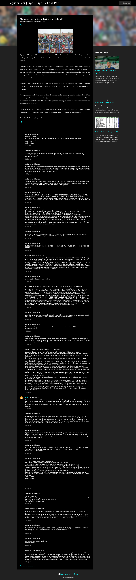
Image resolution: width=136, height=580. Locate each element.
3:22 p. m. (28, 159)
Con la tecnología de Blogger (68, 574)
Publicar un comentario (27, 566)
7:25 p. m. (28, 281)
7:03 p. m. (28, 271)
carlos (27, 397)
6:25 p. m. (28, 250)
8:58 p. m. (28, 503)
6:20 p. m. (28, 238)
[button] (21, 25)
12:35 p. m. (28, 145)
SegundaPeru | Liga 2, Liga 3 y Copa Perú (34, 3)
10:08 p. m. (28, 331)
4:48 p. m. (28, 187)
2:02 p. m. (28, 562)
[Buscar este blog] (122, 3)
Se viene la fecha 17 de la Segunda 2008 (106, 132)
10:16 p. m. (28, 344)
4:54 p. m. (28, 202)
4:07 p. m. (28, 545)
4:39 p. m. (28, 453)
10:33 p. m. (28, 392)
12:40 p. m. (28, 408)
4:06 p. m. (28, 533)
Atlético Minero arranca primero (104, 102)
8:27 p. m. (28, 319)
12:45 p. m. (28, 520)
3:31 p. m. (28, 440)
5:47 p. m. (28, 226)
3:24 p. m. (28, 425)
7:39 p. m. (28, 307)
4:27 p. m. (28, 174)
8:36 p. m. (28, 488)
